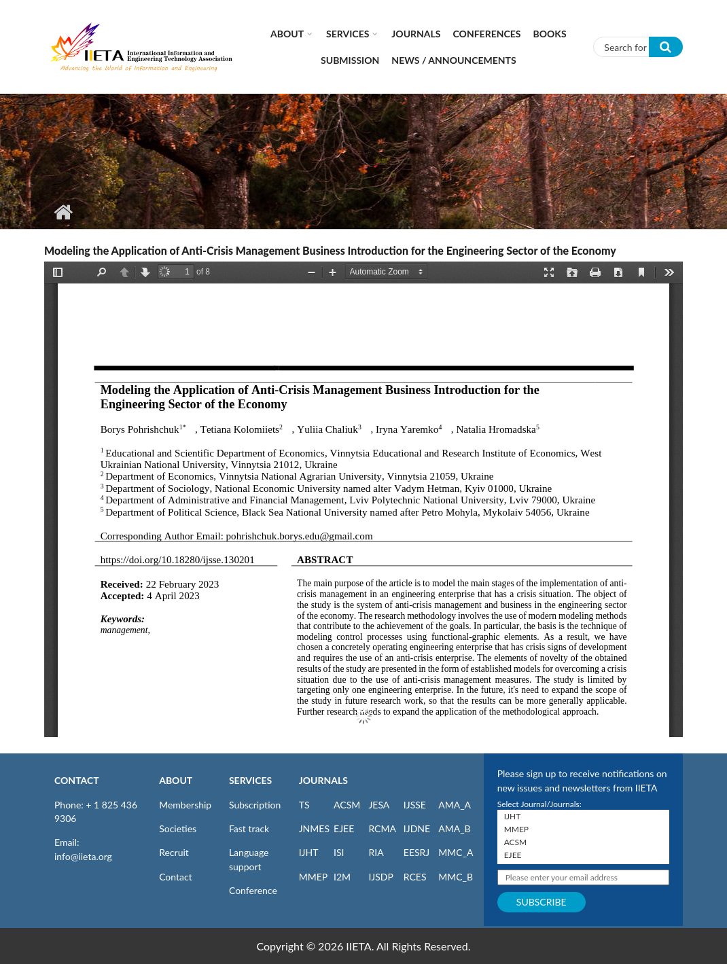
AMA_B (454, 828)
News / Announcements (453, 60)
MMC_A (455, 852)
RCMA (382, 828)
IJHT (309, 852)
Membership (185, 804)
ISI (339, 852)
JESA (378, 804)
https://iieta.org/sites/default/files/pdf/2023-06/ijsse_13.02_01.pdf (363, 499)
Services (347, 33)
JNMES (314, 828)
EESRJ (416, 852)
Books (550, 33)
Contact (175, 876)
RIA (375, 852)
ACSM (347, 804)
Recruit (174, 852)
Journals (415, 33)
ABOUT (175, 780)
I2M (342, 876)
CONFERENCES (487, 33)
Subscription (255, 804)
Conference (253, 890)
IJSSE (415, 804)
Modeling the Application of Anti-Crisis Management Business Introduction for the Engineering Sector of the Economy (330, 250)
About (287, 33)
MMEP (313, 876)
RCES (415, 876)
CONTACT (76, 780)
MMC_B (455, 876)
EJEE (344, 828)
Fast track (249, 828)
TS (304, 804)
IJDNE (417, 828)
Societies (177, 828)
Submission (350, 60)
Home (63, 212)
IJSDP (380, 876)
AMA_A (454, 804)
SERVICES (250, 780)
